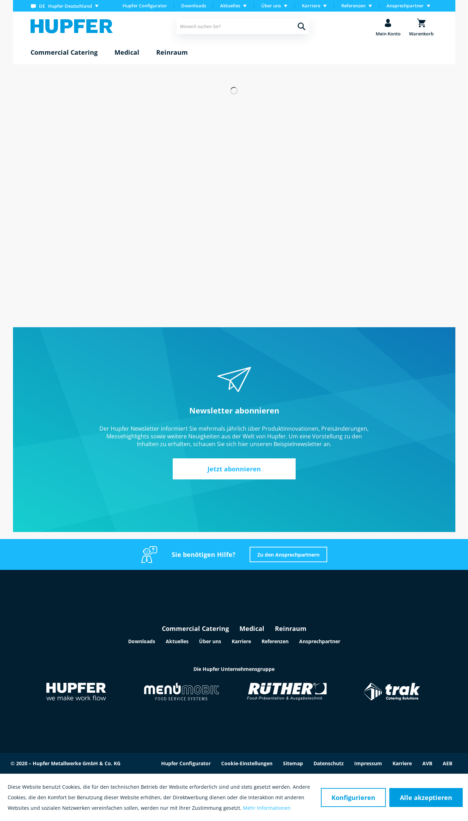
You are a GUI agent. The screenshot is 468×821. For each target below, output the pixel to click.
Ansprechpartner (319, 641)
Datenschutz (329, 763)
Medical (251, 628)
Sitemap (293, 763)
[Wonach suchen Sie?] (243, 26)
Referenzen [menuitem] (353, 5)
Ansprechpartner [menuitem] (405, 5)
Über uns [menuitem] (271, 5)
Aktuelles (177, 641)
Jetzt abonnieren (234, 469)
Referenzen (275, 641)
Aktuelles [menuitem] (230, 5)
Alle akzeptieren (426, 797)
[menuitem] (66, 5)
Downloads (193, 5)
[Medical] (127, 52)
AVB (427, 763)
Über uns (210, 641)
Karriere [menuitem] (311, 5)
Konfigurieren (353, 797)
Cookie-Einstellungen (246, 763)
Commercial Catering (195, 628)
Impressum (368, 763)
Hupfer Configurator (145, 5)
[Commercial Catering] (64, 52)
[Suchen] (301, 26)
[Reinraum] (172, 52)
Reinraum (290, 628)
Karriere (241, 641)
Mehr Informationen (267, 808)
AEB (447, 763)
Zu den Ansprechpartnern (288, 554)
